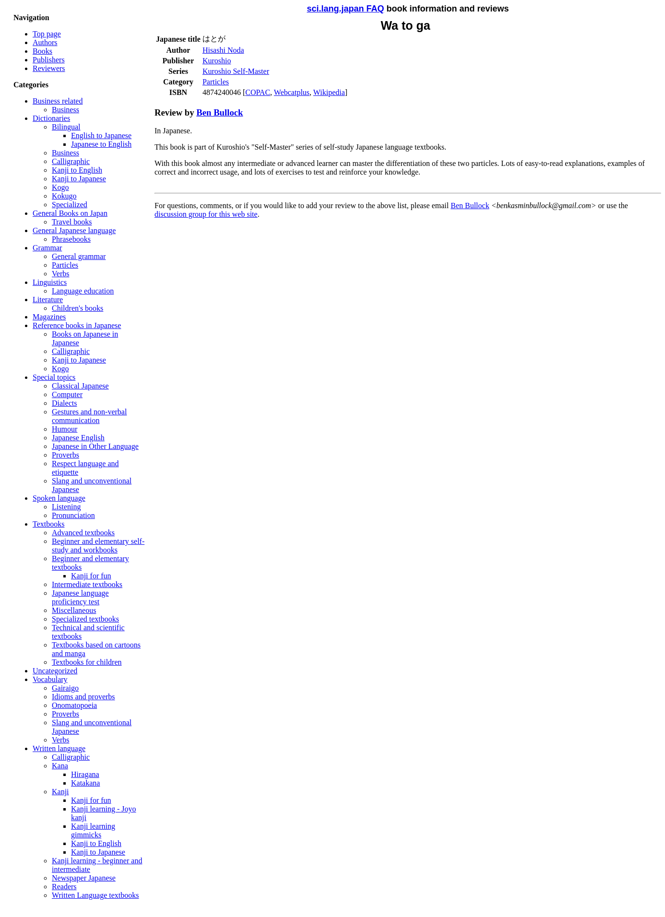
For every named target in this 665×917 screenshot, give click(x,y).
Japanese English (78, 438)
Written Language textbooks (95, 895)
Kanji (60, 792)
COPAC (257, 92)
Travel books (72, 222)
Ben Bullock (219, 112)
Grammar (47, 248)
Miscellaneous (74, 610)
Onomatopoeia (74, 705)
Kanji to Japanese (79, 179)
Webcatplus (291, 92)
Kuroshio (216, 61)
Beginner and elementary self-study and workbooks (98, 545)
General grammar (79, 256)
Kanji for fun (91, 576)
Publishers (49, 60)
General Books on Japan (70, 213)
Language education (83, 291)
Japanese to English (101, 144)
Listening (66, 507)
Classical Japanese (80, 386)
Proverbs (65, 455)
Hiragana (85, 774)
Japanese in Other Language (95, 446)
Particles (65, 265)
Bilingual (66, 127)
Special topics (54, 377)
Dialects (64, 403)
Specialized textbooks (85, 619)
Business (65, 110)
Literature (48, 299)
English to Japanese (101, 135)
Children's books (77, 308)
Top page (47, 34)
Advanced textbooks (83, 533)
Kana (60, 766)
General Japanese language (74, 230)
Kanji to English (77, 170)
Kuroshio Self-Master (235, 71)
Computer (67, 394)
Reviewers (49, 68)
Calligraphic (71, 161)
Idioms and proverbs (83, 697)
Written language (59, 748)
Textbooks (48, 524)
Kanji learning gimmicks (93, 830)
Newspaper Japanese (84, 878)
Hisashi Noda (223, 50)
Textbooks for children (87, 662)
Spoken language (59, 498)
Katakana (85, 783)
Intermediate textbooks (87, 584)
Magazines (49, 317)
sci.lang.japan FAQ (345, 8)
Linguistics (50, 282)
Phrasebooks (71, 239)
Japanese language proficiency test (80, 597)
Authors (45, 42)
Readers (64, 886)
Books (42, 51)
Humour (64, 429)
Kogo (60, 187)
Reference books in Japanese (77, 325)
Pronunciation (73, 515)
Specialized (69, 204)
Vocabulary (50, 679)
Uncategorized (55, 671)
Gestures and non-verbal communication (89, 416)
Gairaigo (65, 688)
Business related (58, 101)
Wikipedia (329, 92)
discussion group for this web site (206, 214)
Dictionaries (51, 118)
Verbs (60, 274)
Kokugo (64, 196)
